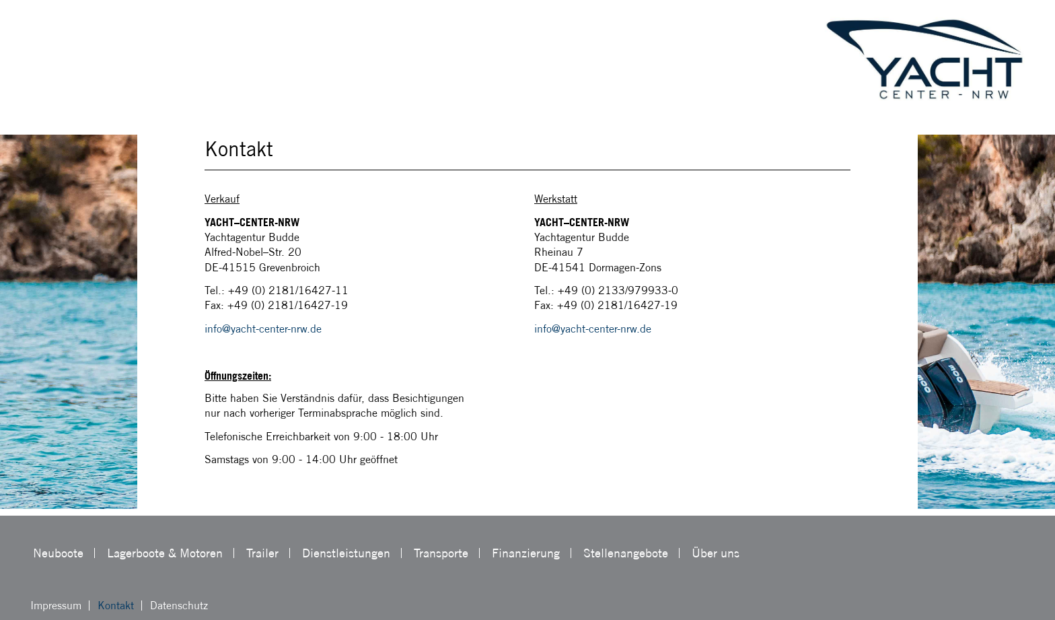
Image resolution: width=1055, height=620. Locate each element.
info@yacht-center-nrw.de (263, 328)
